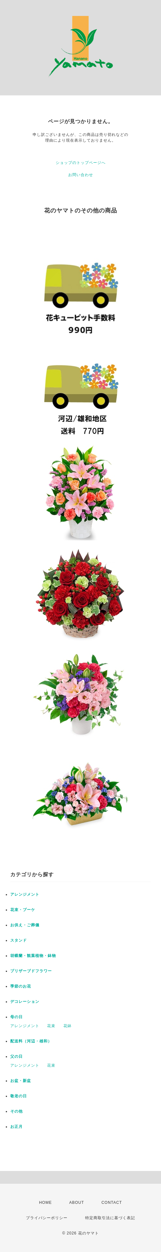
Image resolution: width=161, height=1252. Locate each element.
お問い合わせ (80, 175)
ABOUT (76, 1202)
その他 (16, 1111)
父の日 (16, 1056)
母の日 (16, 1017)
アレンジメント (24, 894)
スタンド (18, 940)
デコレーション (24, 1001)
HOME (45, 1202)
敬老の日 (18, 1096)
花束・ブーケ (22, 910)
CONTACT (111, 1202)
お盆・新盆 (20, 1080)
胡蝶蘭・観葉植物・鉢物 (33, 955)
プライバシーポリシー (47, 1218)
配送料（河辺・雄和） (31, 1041)
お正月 (16, 1126)
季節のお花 (20, 986)
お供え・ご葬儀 (24, 925)
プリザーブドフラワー (31, 971)
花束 (51, 1026)
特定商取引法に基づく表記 (110, 1218)
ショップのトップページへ (81, 162)
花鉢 (67, 1026)
